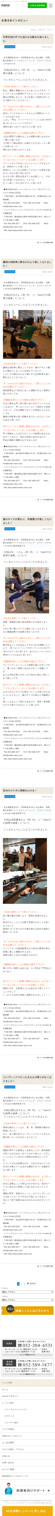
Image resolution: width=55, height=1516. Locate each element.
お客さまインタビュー (12, 1436)
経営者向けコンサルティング (15, 1476)
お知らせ (6, 1456)
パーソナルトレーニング (15, 1409)
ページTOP (7, 1383)
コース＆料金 (8, 1429)
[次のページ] (32, 1284)
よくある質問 (8, 1442)
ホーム (33, 29)
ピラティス (9, 1416)
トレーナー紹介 (11, 1422)
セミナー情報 (8, 1469)
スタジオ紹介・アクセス (13, 1449)
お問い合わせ (8, 1463)
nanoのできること (10, 1396)
